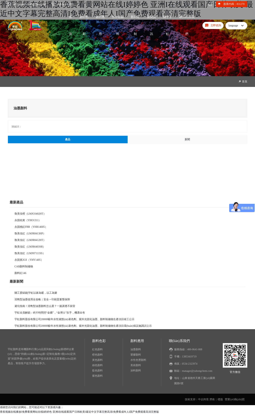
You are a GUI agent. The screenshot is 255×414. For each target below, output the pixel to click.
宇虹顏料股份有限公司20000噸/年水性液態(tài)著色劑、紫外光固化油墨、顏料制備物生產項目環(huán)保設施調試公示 (83, 325)
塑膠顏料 (135, 354)
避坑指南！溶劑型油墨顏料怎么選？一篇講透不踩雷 (45, 306)
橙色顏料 (97, 354)
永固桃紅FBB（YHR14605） (31, 226)
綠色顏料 (97, 365)
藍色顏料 (97, 370)
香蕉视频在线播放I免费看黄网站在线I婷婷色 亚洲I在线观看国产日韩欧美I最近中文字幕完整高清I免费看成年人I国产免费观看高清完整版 (79, 411)
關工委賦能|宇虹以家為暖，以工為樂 (36, 292)
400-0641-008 (65, 4)
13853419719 (189, 356)
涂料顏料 (135, 370)
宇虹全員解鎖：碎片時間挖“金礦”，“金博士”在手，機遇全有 (50, 312)
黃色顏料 (97, 360)
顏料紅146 (20, 273)
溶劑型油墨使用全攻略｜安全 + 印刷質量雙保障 (42, 299)
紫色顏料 (97, 375)
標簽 (220, 399)
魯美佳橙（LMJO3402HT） (30, 213)
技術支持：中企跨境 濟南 (200, 399)
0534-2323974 (190, 363)
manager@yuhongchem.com (29, 4)
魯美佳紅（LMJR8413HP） (30, 233)
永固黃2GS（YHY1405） (29, 259)
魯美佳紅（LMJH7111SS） (30, 253)
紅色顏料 (97, 349)
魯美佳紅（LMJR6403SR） (30, 246)
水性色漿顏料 (138, 360)
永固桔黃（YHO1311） (28, 220)
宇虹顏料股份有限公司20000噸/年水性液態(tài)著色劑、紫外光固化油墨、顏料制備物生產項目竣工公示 (74, 319)
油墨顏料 (135, 349)
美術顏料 (135, 365)
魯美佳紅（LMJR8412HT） (30, 240)
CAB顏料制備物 (24, 266)
